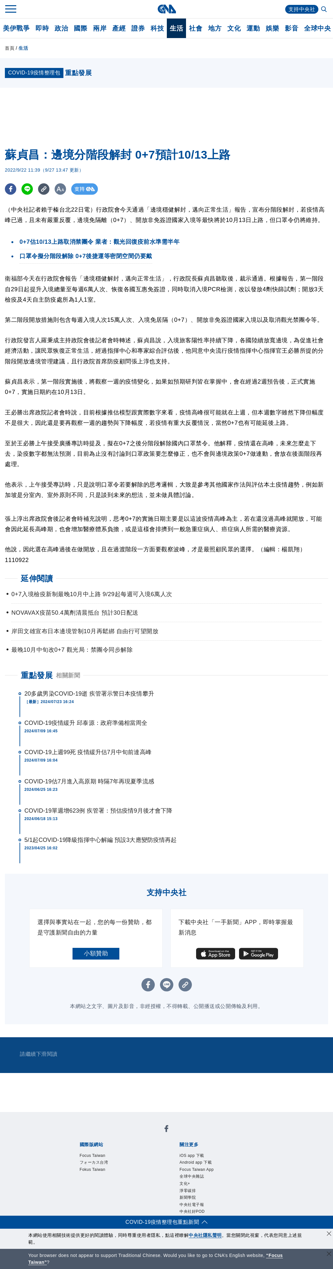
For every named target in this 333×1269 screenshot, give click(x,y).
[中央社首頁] (167, 9)
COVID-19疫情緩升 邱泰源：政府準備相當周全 (86, 723)
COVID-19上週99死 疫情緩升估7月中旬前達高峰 (88, 752)
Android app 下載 (196, 1162)
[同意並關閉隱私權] (329, 1234)
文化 (234, 28)
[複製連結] (43, 189)
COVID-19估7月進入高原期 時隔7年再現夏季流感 (89, 781)
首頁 (9, 48)
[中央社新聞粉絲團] (166, 1130)
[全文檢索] (324, 9)
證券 (138, 28)
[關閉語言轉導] (329, 1254)
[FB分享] (10, 189)
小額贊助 (96, 953)
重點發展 (37, 675)
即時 (42, 28)
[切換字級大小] (60, 189)
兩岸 (99, 28)
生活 (176, 28)
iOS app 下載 (192, 1155)
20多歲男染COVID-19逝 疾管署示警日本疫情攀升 (89, 693)
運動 (253, 28)
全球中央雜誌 (192, 1176)
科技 (157, 28)
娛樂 (272, 28)
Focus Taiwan (92, 1155)
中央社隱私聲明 (205, 1235)
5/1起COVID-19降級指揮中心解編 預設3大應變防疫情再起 (100, 840)
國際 (80, 28)
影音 (291, 28)
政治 (61, 28)
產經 (119, 28)
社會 (195, 28)
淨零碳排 (188, 1190)
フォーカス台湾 (94, 1162)
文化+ (185, 1183)
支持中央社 (301, 9)
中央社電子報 (192, 1204)
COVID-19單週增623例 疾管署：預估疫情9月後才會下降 (98, 810)
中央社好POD (192, 1211)
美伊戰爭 (16, 28)
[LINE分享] (27, 189)
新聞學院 (188, 1197)
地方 (214, 28)
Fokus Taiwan (92, 1169)
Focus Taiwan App (197, 1169)
